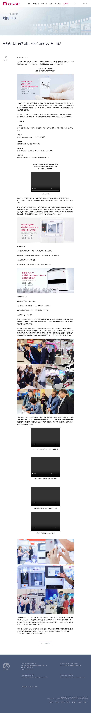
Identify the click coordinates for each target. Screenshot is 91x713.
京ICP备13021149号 (60, 698)
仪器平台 (44, 3)
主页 (29, 3)
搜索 (85, 702)
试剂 (51, 3)
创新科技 (36, 3)
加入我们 (74, 702)
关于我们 (66, 3)
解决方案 (58, 3)
